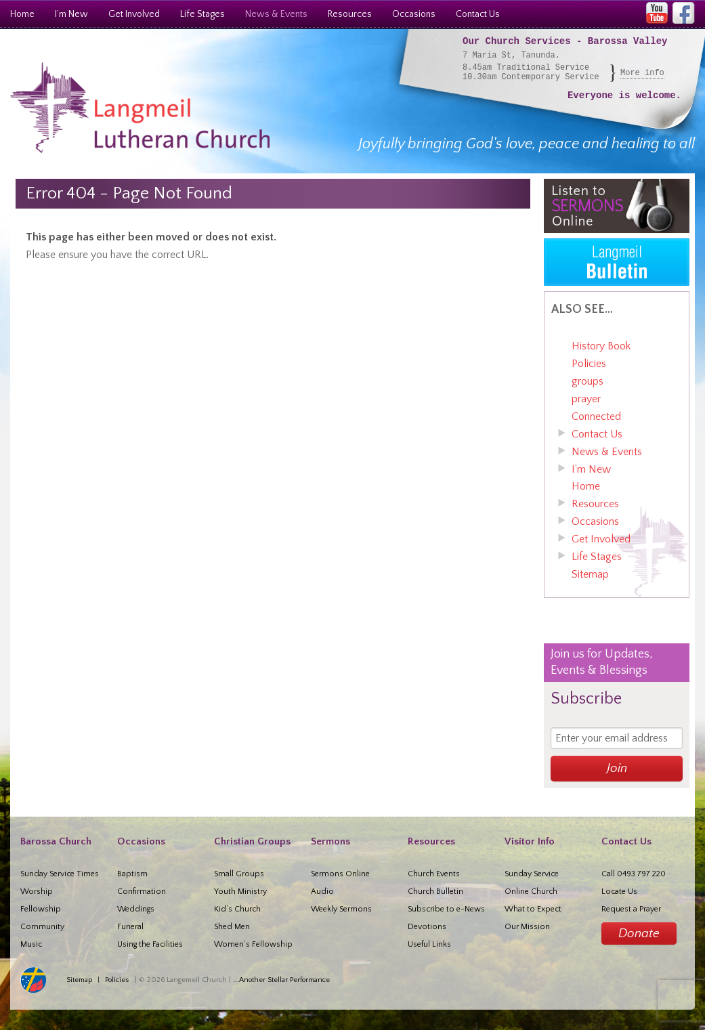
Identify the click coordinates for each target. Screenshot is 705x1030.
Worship (36, 891)
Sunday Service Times (59, 874)
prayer (586, 399)
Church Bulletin (435, 891)
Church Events (434, 874)
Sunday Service (532, 874)
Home (22, 14)
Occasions (413, 14)
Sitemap (590, 574)
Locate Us (619, 891)
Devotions (427, 926)
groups (587, 381)
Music (31, 944)
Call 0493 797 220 (633, 874)
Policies (589, 364)
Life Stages (202, 14)
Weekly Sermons (341, 909)
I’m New (71, 14)
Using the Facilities (150, 944)
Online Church (531, 891)
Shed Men (232, 926)
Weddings (135, 909)
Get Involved (134, 14)
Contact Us (478, 14)
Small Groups (239, 874)
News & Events (276, 14)
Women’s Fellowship (253, 944)
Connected (596, 416)
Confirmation (141, 891)
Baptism (132, 874)
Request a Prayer (631, 909)
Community (42, 926)
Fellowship (40, 909)
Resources (350, 14)
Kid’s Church (237, 909)
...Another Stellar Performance (281, 980)
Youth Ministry (240, 891)
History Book (601, 346)
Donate (639, 933)
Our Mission (527, 926)
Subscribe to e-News (446, 909)
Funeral (130, 926)
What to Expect (533, 909)
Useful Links (429, 944)
